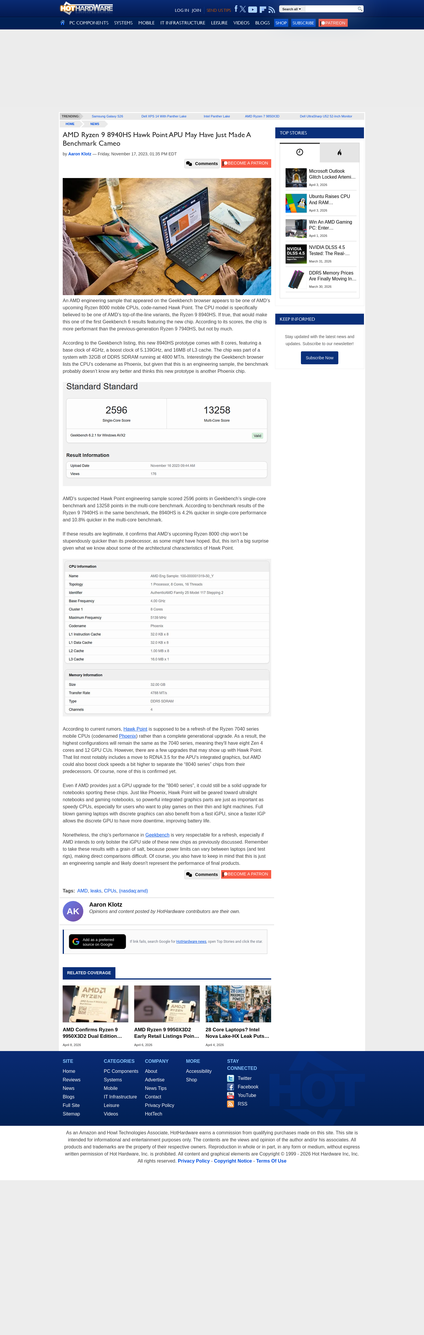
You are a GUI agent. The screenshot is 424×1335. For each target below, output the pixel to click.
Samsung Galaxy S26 (107, 116)
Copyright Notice (233, 1160)
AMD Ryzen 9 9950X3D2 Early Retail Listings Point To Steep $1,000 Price (165, 1033)
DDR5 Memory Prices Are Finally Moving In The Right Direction (331, 276)
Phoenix (127, 736)
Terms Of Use (271, 1160)
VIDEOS (241, 23)
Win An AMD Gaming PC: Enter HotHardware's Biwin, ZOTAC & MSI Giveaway (331, 225)
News (94, 124)
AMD (82, 890)
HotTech (153, 1113)
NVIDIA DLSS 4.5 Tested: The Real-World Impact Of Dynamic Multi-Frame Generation (331, 251)
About (151, 1071)
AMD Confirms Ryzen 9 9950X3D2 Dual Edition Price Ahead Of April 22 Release (90, 1033)
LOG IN (182, 10)
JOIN (196, 10)
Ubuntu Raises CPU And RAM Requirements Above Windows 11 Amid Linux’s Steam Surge (330, 200)
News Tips (156, 1088)
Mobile (111, 1088)
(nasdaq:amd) (133, 890)
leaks (95, 890)
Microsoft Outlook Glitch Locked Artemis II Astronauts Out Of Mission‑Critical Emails (332, 174)
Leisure (111, 1105)
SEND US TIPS (219, 10)
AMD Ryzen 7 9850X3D (262, 116)
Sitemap (71, 1113)
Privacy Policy (159, 1105)
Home (69, 1071)
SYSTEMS (123, 23)
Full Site (71, 1105)
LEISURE (219, 23)
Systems (113, 1079)
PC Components (121, 1071)
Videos (111, 1113)
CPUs (110, 890)
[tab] (300, 152)
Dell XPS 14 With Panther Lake (163, 116)
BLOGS (262, 23)
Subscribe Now (319, 357)
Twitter (244, 1078)
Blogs (68, 1096)
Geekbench (157, 834)
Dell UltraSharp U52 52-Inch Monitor (326, 116)
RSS (242, 1103)
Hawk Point (135, 728)
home (70, 124)
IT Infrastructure (120, 1096)
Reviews (71, 1079)
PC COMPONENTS (88, 23)
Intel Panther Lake (217, 116)
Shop (281, 22)
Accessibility (199, 1071)
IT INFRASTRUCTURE (182, 23)
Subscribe (303, 22)
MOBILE (146, 23)
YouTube (247, 1095)
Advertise (155, 1079)
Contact (153, 1096)
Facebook (248, 1086)
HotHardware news (191, 942)
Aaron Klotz (105, 904)
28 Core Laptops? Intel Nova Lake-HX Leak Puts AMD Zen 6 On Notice (235, 1033)
